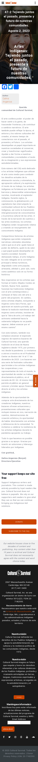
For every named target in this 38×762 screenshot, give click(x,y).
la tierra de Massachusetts (18, 611)
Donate (19, 522)
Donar (19, 697)
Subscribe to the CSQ (19, 531)
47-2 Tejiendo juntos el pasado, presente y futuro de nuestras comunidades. (19, 18)
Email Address (19, 719)
